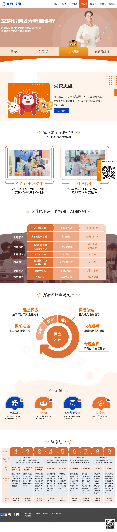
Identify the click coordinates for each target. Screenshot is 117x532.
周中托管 (74, 4)
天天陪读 (58, 513)
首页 (55, 4)
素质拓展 (84, 4)
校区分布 (93, 4)
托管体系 (65, 4)
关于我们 (112, 4)
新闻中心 (103, 4)
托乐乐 (53, 513)
